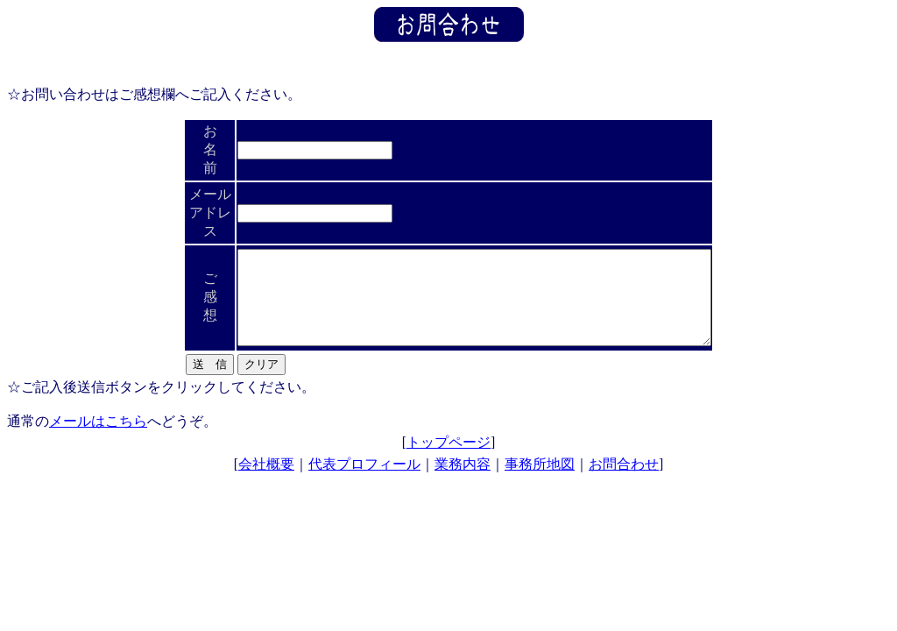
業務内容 (462, 466)
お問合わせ (624, 466)
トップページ (448, 444)
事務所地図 (540, 466)
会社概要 (266, 466)
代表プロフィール (364, 466)
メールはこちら (98, 423)
